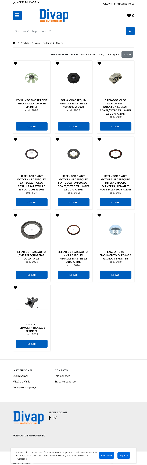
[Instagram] (55, 418)
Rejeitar (124, 455)
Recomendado (88, 54)
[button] (69, 31)
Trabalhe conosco (65, 381)
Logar (31, 126)
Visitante (113, 3)
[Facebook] (49, 418)
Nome (127, 54)
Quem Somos (20, 376)
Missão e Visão (21, 381)
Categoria (113, 54)
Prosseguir (106, 455)
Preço (102, 54)
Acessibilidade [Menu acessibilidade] (26, 2)
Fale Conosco (62, 376)
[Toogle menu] (17, 15)
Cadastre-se (127, 3)
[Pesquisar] (130, 31)
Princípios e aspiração (25, 387)
